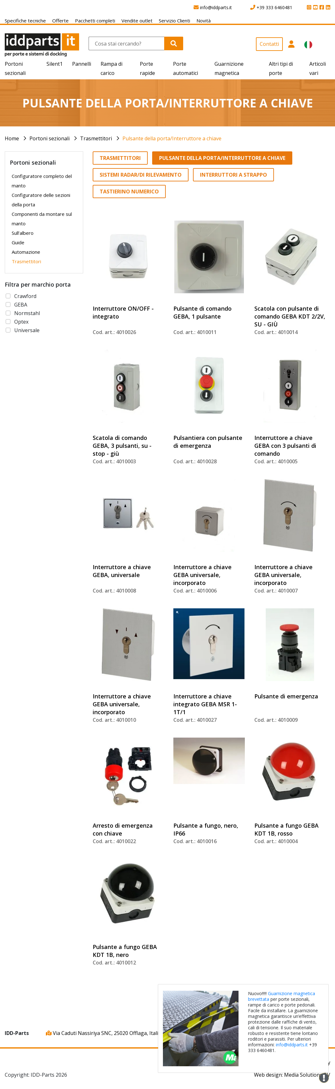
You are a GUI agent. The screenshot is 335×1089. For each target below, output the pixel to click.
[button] (291, 47)
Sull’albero (23, 233)
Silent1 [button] (55, 63)
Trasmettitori (96, 138)
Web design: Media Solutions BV (292, 1074)
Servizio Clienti (174, 20)
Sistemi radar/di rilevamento (141, 174)
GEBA (20, 304)
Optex (21, 321)
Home (12, 138)
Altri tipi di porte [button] (281, 68)
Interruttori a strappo (233, 174)
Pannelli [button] (81, 63)
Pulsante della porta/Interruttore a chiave (171, 138)
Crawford (25, 296)
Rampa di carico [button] (111, 68)
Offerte (60, 20)
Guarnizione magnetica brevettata (281, 996)
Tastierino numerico (129, 191)
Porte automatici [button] (185, 68)
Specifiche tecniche (25, 20)
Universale (27, 330)
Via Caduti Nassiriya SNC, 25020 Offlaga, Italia (103, 1033)
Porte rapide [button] (147, 68)
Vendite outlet (136, 20)
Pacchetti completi (95, 20)
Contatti (269, 43)
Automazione (26, 252)
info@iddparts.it (292, 1045)
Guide (18, 242)
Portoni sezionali (49, 138)
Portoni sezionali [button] (15, 68)
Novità (203, 20)
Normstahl (27, 313)
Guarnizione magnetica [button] (229, 68)
